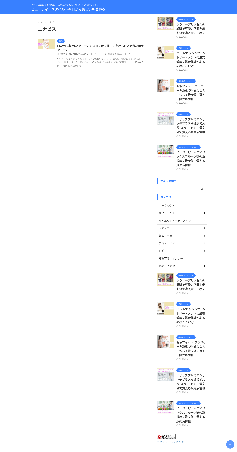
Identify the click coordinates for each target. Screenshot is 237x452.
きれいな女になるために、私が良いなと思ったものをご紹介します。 (118, 436)
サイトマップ (105, 430)
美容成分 (109, 55)
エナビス (100, 55)
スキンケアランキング (169, 400)
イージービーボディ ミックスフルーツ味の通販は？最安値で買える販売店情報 (191, 141)
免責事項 (144, 430)
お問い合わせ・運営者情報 (83, 430)
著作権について (159, 430)
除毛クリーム (120, 55)
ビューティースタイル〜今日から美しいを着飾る (68, 9)
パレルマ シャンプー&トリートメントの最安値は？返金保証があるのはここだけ (191, 55)
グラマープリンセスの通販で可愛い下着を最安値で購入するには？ (191, 28)
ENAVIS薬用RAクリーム (84, 55)
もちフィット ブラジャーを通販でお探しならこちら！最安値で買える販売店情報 (191, 82)
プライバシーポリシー (125, 430)
